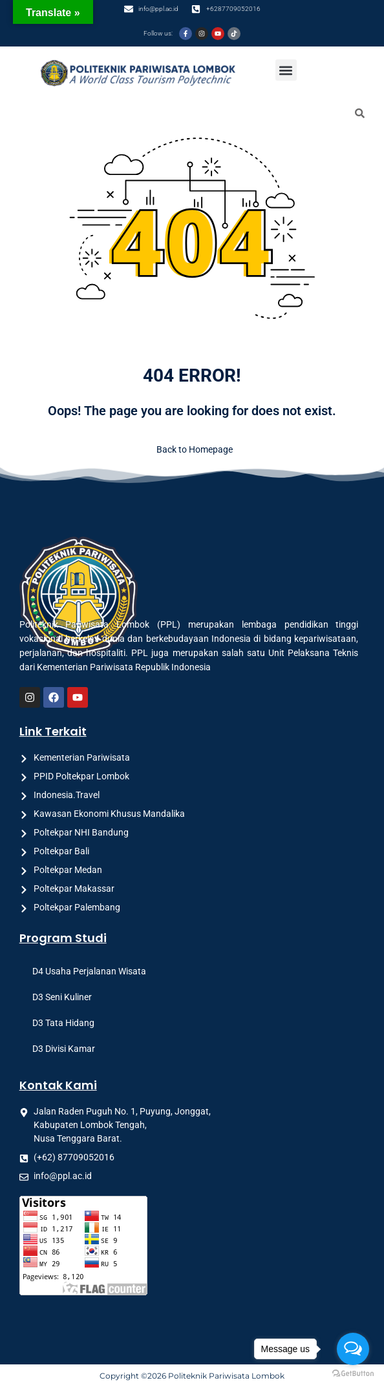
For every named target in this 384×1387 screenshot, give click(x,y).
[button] (286, 70)
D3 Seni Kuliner (62, 997)
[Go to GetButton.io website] (353, 1374)
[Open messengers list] (353, 1349)
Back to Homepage (192, 449)
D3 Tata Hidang (63, 1023)
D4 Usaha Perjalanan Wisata (89, 971)
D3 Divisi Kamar (63, 1048)
